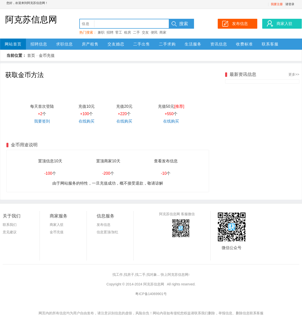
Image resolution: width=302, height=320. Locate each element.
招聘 (110, 32)
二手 (136, 32)
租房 (127, 32)
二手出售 (141, 44)
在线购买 (86, 121)
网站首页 (13, 44)
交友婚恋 (116, 44)
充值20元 (124, 106)
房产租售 (90, 44)
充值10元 (86, 106)
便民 (154, 32)
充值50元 (171, 106)
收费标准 (244, 44)
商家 (162, 32)
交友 (145, 32)
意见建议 (10, 232)
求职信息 (64, 44)
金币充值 (47, 55)
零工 (118, 32)
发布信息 (103, 225)
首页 (31, 55)
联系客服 (270, 44)
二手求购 (167, 44)
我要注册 (277, 4)
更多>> (293, 74)
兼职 (101, 32)
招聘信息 (38, 44)
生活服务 (193, 44)
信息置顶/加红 (107, 232)
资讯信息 (218, 44)
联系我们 (10, 225)
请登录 (289, 4)
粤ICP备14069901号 (151, 294)
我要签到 (42, 121)
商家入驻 (57, 225)
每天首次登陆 (42, 106)
